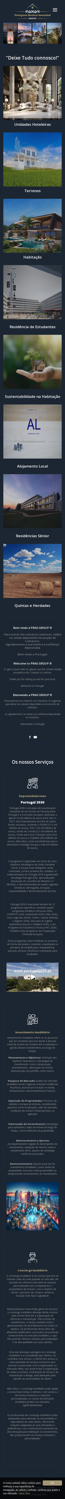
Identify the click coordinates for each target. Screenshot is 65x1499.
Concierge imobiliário (33, 1270)
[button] (55, 10)
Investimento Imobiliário (32, 1032)
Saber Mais (24, 1493)
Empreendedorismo (32, 796)
